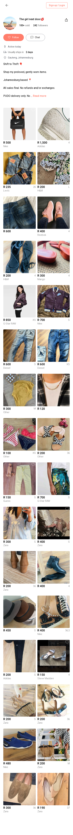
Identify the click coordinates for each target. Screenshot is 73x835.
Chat (35, 37)
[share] (66, 20)
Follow (13, 37)
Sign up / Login (56, 5)
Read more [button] (39, 95)
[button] (40, 25)
